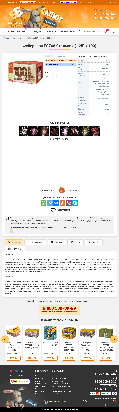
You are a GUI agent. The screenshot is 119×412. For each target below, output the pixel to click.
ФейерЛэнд (72, 190)
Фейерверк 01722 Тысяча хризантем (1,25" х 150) (13, 346)
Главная (7, 38)
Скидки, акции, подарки (60, 389)
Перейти (13, 358)
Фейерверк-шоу (68, 31)
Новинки (51, 31)
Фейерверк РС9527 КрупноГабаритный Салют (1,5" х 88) (106, 346)
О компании (56, 376)
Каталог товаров (41, 376)
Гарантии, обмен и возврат (61, 386)
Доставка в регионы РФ (60, 383)
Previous (5, 339)
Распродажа (36, 31)
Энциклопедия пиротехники (61, 391)
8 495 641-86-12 (105, 389)
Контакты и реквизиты (48, 2)
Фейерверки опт (86, 2)
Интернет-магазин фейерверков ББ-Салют (64, 409)
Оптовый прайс (40, 386)
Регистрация (39, 391)
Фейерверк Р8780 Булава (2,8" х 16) (50, 344)
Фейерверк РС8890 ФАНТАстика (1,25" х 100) (69, 346)
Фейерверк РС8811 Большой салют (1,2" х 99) (32, 345)
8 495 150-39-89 (105, 14)
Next (114, 339)
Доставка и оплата (10, 2)
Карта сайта (55, 394)
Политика (38, 394)
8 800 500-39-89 (105, 18)
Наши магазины (40, 389)
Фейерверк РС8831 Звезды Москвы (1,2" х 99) (87, 346)
